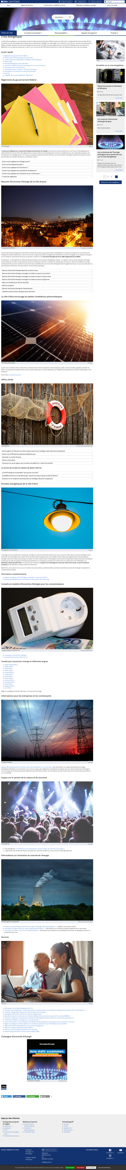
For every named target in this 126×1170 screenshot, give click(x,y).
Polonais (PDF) (9, 688)
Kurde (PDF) (8, 684)
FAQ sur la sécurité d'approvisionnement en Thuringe (21, 1037)
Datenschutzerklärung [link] (104, 1167)
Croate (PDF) (8, 682)
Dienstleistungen (29, 1132)
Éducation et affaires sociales (86, 5)
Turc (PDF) (8, 696)
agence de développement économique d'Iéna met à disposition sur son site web (27, 775)
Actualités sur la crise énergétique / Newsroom (18, 83)
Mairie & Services (27, 5)
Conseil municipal (32, 33)
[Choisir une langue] (115, 2)
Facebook (110, 1153)
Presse (113, 33)
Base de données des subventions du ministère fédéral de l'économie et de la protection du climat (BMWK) (37, 1024)
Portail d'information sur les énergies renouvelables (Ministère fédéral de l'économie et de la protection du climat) (39, 1030)
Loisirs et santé (112, 5)
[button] (47, 169)
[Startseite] (3, 39)
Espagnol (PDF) (9, 694)
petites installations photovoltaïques (23, 67)
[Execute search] (70, 17)
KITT (6, 1130)
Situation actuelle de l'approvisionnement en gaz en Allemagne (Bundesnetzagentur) (30, 934)
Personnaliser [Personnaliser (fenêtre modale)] (91, 1167)
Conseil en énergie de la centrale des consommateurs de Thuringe (25, 1020)
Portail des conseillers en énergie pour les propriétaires (22, 1028)
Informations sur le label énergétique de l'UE (18, 1016)
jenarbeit (7, 1128)
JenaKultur (8, 1126)
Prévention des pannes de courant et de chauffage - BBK (22, 1039)
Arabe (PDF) (8, 676)
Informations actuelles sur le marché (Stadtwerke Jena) (21, 938)
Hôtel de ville (7, 33)
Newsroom (68, 1128)
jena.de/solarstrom (15, 383)
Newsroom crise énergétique (109, 190)
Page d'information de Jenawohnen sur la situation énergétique (24, 1033)
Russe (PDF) (8, 692)
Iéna (8, 5)
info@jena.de (46, 1162)
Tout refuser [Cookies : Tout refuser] (80, 1167)
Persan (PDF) (9, 686)
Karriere (66, 1124)
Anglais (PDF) (9, 674)
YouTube (120, 1153)
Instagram (110, 1158)
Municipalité (60, 33)
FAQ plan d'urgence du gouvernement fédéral (18, 1035)
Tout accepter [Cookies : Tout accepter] (70, 1167)
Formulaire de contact (50, 1150)
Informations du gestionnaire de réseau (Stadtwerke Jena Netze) (24, 936)
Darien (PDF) (8, 678)
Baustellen (67, 1132)
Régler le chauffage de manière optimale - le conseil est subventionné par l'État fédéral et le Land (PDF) (35, 1031)
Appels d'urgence (89, 33)
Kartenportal (68, 1130)
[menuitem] (8, 5)
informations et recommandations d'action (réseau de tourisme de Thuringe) (40, 856)
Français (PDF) (9, 680)
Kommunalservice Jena (12, 1136)
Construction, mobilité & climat (54, 5)
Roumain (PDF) (9, 690)
